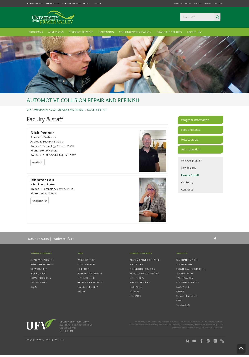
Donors (97, 3)
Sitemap (50, 339)
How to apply (188, 167)
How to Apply (39, 268)
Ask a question (86, 259)
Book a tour (38, 273)
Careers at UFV (184, 277)
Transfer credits (41, 277)
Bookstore (136, 264)
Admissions (56, 32)
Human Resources (186, 295)
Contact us (187, 189)
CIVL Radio (135, 295)
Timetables (136, 286)
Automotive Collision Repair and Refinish (59, 109)
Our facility (187, 182)
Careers (218, 3)
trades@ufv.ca (63, 238)
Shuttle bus (137, 277)
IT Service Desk (86, 277)
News (179, 300)
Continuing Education (135, 32)
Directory (83, 268)
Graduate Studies (169, 32)
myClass (197, 3)
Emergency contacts (90, 273)
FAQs (34, 286)
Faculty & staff (97, 109)
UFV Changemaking (187, 259)
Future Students (35, 3)
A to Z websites (86, 264)
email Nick (37, 162)
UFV (29, 109)
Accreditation (184, 273)
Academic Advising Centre (144, 259)
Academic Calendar (42, 259)
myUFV (188, 3)
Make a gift (182, 286)
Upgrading (106, 32)
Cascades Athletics (187, 282)
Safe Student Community (144, 273)
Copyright (31, 339)
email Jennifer (39, 200)
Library (207, 3)
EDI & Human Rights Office (191, 268)
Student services (140, 282)
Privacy (40, 339)
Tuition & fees (39, 282)
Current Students (71, 3)
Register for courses (142, 268)
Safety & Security (88, 286)
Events (180, 291)
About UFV (194, 32)
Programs (36, 32)
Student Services (81, 32)
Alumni (86, 3)
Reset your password (90, 282)
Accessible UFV (184, 264)
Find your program (191, 160)
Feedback (60, 339)
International (53, 3)
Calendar (177, 3)
